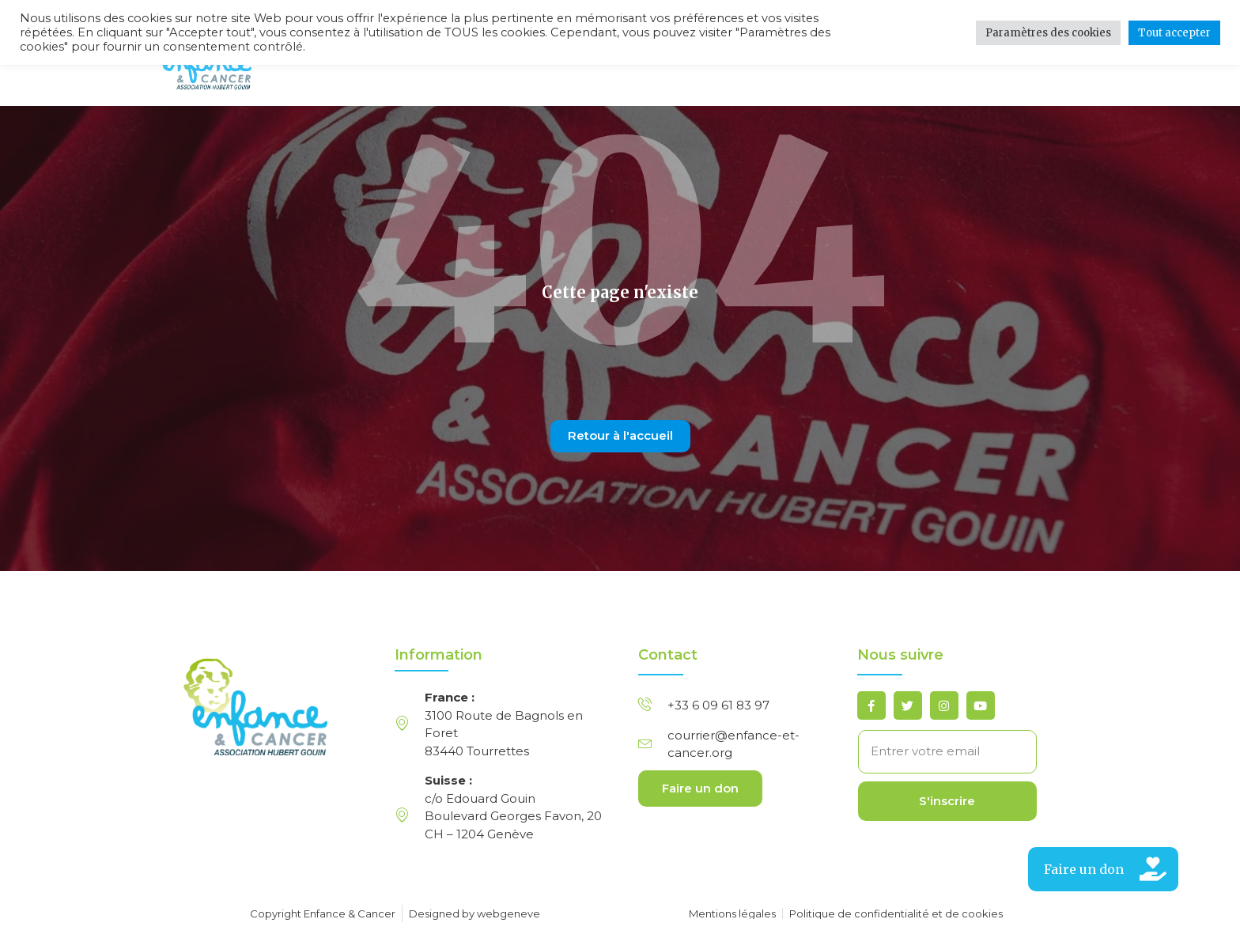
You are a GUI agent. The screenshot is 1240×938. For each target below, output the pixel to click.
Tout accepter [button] (1174, 33)
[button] (1103, 869)
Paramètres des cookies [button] (1048, 33)
